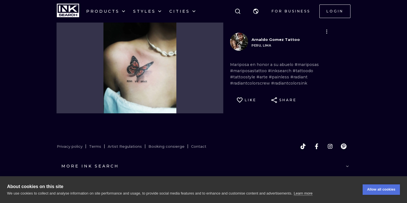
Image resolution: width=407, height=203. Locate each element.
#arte (262, 77)
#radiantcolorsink (289, 83)
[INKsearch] (68, 11)
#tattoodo (303, 70)
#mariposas (307, 64)
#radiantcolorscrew (250, 83)
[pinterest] (343, 146)
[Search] (237, 11)
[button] (256, 11)
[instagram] (330, 146)
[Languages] (256, 11)
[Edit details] (327, 31)
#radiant (299, 77)
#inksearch (280, 70)
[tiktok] (303, 146)
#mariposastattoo (249, 70)
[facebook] (316, 146)
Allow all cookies (381, 189)
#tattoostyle (243, 77)
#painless (279, 77)
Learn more (303, 193)
